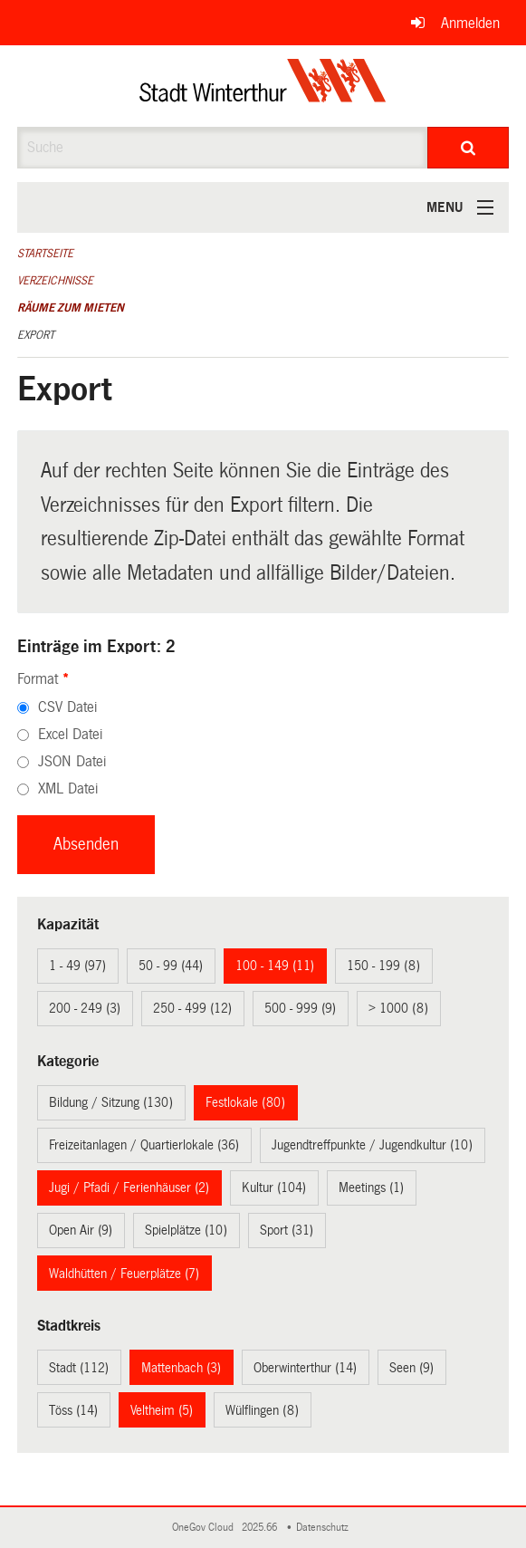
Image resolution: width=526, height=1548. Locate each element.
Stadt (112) (79, 1368)
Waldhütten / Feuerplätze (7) (124, 1273)
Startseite (45, 253)
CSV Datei (67, 707)
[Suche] (468, 147)
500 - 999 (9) (300, 1008)
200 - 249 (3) (84, 1008)
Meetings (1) (371, 1187)
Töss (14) (73, 1410)
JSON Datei (72, 761)
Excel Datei (70, 734)
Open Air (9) (80, 1230)
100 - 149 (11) (274, 965)
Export (35, 335)
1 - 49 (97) (77, 965)
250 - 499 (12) (192, 1008)
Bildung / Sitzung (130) (111, 1102)
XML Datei (68, 788)
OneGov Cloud (205, 1528)
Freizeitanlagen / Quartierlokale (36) (144, 1145)
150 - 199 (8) (383, 965)
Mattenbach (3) (181, 1368)
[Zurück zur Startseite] (263, 86)
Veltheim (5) (161, 1410)
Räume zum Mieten (70, 308)
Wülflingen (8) (262, 1410)
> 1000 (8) (398, 1008)
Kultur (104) (274, 1187)
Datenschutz (325, 1528)
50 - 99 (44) (171, 965)
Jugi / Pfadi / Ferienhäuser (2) (129, 1187)
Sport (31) (286, 1230)
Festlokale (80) (245, 1102)
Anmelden (470, 23)
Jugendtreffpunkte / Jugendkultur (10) (372, 1145)
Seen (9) (411, 1368)
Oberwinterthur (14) (305, 1368)
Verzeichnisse (55, 280)
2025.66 (260, 1528)
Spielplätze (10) (186, 1230)
